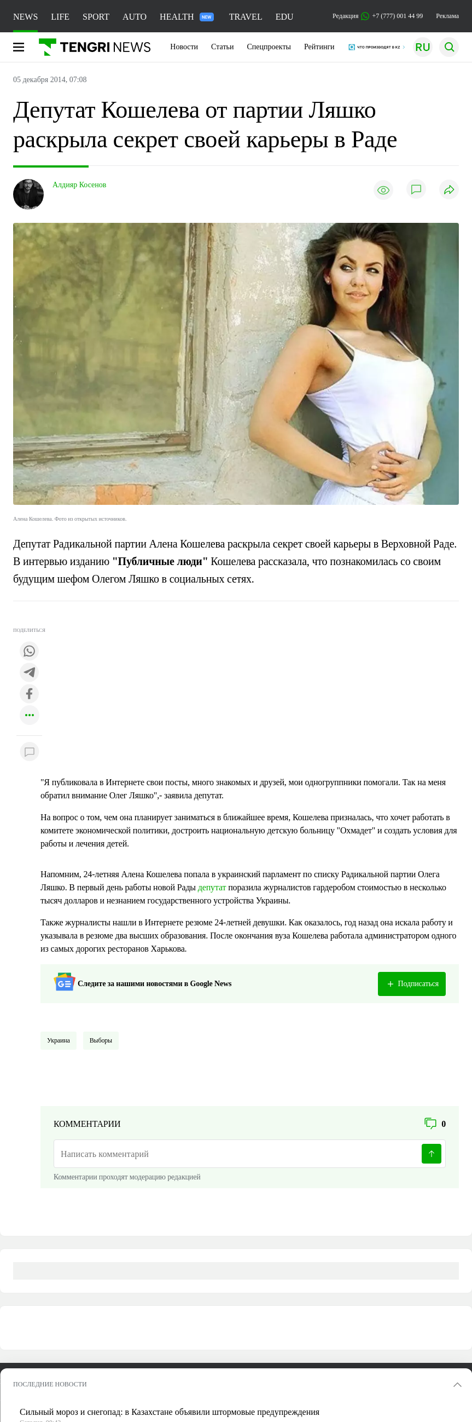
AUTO (135, 16)
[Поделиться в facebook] (29, 694)
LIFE (60, 16)
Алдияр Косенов (79, 185)
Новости (184, 47)
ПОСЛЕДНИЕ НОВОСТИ (50, 1384)
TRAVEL (246, 16)
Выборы (101, 1040)
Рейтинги (319, 47)
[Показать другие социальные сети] (29, 716)
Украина (58, 1040)
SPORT (96, 16)
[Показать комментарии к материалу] (29, 752)
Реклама (447, 16)
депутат (212, 887)
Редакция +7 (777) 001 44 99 (378, 16)
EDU (285, 16)
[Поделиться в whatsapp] (29, 652)
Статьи (222, 47)
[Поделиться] (449, 190)
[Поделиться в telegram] (29, 673)
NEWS (25, 16)
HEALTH (187, 16)
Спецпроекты (269, 47)
